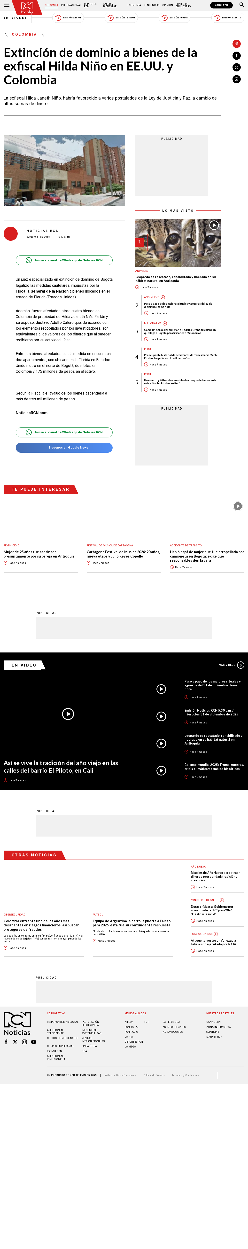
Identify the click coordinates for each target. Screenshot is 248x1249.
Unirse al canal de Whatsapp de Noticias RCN (64, 260)
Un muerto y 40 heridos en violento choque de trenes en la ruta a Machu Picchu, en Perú (180, 382)
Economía (134, 5)
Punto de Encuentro (183, 5)
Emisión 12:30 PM (121, 18)
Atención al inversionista (56, 1058)
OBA (84, 1051)
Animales (141, 270)
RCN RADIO (131, 1031)
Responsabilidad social (62, 1022)
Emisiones (16, 17)
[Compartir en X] (236, 67)
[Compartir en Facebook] (236, 56)
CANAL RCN (221, 5)
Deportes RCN (90, 5)
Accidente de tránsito (186, 545)
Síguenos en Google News (64, 447)
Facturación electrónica (90, 1023)
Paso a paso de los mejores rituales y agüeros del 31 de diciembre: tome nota (178, 305)
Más (231, 665)
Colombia (51, 5)
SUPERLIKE (212, 1031)
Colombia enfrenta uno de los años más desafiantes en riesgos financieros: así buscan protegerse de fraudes (41, 925)
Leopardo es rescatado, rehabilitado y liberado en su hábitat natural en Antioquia (175, 279)
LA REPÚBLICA (171, 1022)
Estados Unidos (201, 934)
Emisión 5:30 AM (68, 18)
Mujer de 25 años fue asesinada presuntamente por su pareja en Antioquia (39, 554)
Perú (147, 349)
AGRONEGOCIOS (173, 1031)
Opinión (167, 5)
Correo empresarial (60, 1046)
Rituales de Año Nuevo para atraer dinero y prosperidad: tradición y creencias (215, 876)
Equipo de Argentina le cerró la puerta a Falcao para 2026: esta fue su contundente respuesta (132, 923)
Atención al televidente (55, 1032)
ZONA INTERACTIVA (218, 1027)
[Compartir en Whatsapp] (236, 79)
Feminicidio (11, 545)
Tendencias (151, 5)
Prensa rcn (54, 1051)
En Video (24, 665)
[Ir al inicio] (27, 7)
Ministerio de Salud (204, 900)
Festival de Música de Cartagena (110, 545)
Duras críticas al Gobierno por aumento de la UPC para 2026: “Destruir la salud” (212, 910)
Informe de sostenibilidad (91, 1032)
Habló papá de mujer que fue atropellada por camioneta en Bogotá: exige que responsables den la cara (207, 556)
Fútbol (98, 914)
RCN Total (132, 1027)
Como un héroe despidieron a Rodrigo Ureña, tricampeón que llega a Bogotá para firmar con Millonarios (180, 331)
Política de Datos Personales (120, 1075)
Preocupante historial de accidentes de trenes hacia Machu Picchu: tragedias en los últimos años (181, 356)
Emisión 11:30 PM (227, 18)
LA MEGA (130, 1046)
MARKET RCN (214, 1036)
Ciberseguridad (14, 914)
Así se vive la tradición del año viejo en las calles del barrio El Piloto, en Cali (61, 766)
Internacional (71, 5)
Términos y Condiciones (185, 1075)
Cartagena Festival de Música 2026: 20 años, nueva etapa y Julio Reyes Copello (123, 554)
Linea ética (89, 1046)
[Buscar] (242, 5)
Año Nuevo (151, 297)
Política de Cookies (154, 1075)
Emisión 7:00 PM (174, 18)
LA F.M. (129, 1036)
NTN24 (129, 1022)
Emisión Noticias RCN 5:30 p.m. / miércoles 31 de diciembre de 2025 (211, 712)
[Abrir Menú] (6, 5)
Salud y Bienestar (109, 5)
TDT (146, 1022)
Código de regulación (62, 1038)
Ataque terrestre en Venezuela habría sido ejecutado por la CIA (213, 942)
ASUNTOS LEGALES (174, 1027)
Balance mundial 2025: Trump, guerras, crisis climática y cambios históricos (214, 766)
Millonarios (152, 323)
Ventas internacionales (93, 1040)
